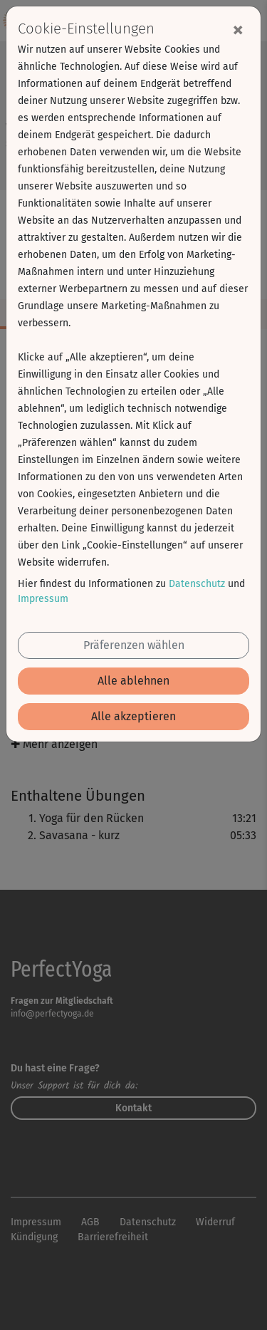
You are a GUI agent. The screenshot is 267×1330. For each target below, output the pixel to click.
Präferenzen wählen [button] (133, 645)
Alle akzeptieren (133, 716)
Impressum (43, 599)
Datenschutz (197, 584)
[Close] (237, 29)
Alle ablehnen (133, 680)
